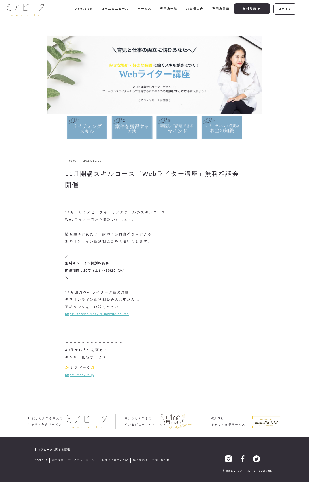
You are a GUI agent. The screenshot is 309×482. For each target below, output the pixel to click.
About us (83, 8)
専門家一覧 (168, 8)
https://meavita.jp (79, 375)
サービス (144, 8)
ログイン (285, 9)
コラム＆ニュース (115, 8)
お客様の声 (194, 8)
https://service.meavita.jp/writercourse (97, 314)
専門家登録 (220, 8)
